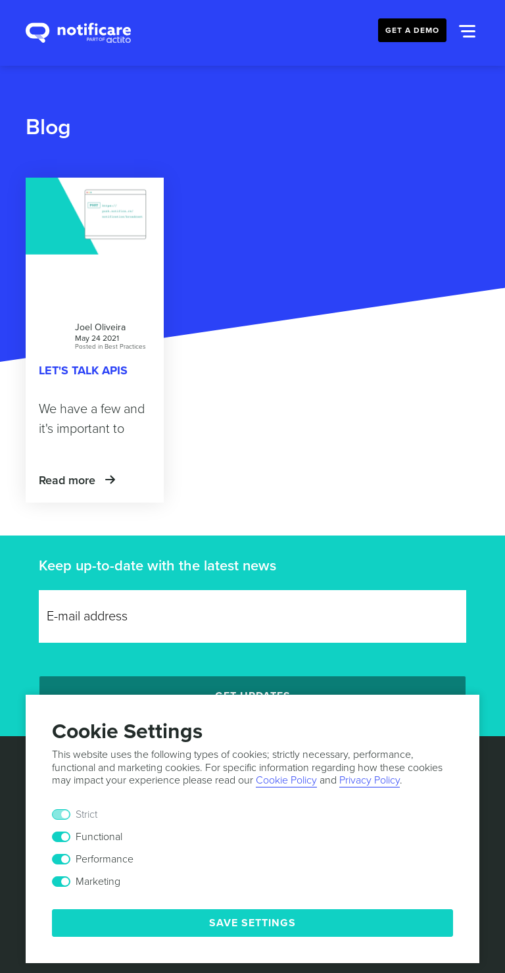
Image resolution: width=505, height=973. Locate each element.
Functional (99, 836)
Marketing (98, 881)
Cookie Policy (286, 780)
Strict (86, 814)
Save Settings (252, 923)
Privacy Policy (369, 780)
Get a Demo (412, 30)
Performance (104, 859)
